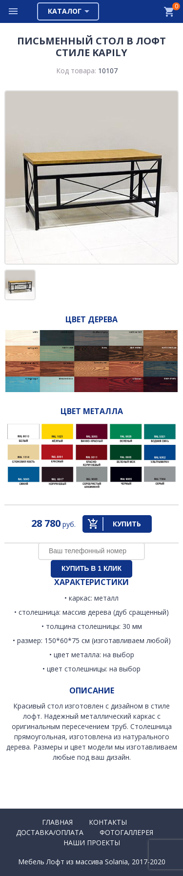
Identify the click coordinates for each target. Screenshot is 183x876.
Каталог (64, 11)
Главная (57, 822)
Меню (13, 11)
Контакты (108, 822)
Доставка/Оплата (49, 832)
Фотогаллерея (126, 832)
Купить (127, 523)
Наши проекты (91, 842)
